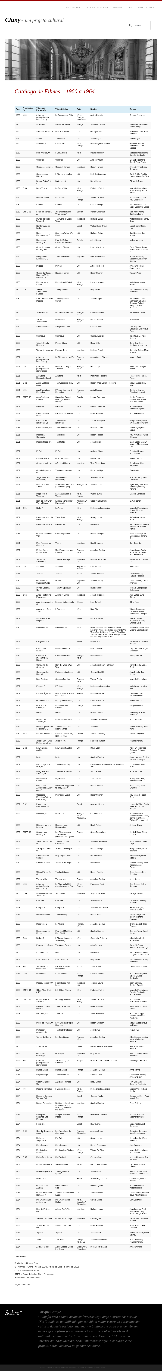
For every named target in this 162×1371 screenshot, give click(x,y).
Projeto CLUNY (73, 7)
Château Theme (84, 1368)
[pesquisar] (138, 25)
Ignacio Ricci (99, 1368)
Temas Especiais (146, 7)
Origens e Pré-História (97, 7)
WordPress (68, 1368)
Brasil (130, 7)
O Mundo (117, 7)
